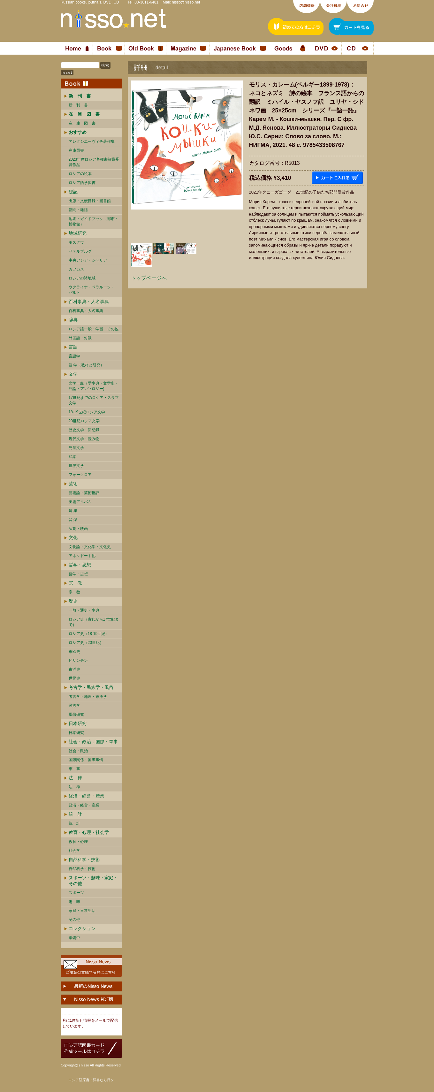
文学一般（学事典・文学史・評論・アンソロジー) (93, 386)
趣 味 (74, 901)
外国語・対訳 (80, 338)
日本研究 (78, 723)
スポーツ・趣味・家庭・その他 (93, 880)
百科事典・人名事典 (89, 301)
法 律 (75, 777)
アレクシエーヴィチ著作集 (92, 141)
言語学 (74, 356)
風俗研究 (76, 714)
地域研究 (78, 233)
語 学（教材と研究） (86, 365)
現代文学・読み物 (84, 439)
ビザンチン (78, 660)
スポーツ (76, 892)
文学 (73, 374)
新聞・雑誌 (78, 210)
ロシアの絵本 (80, 174)
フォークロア (80, 474)
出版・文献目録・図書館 (90, 201)
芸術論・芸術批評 (84, 493)
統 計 (75, 814)
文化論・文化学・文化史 (90, 547)
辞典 (73, 319)
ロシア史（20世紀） (86, 642)
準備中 (74, 937)
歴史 (73, 601)
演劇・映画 (78, 528)
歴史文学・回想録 (84, 430)
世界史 (74, 678)
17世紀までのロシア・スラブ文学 (94, 400)
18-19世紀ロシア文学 (87, 412)
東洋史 (74, 669)
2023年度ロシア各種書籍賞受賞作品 (94, 162)
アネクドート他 (82, 556)
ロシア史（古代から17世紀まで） (94, 622)
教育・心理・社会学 (89, 832)
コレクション (82, 928)
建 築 (73, 510)
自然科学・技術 (84, 859)
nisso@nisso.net (186, 2)
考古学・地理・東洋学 (88, 696)
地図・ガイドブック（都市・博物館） (93, 221)
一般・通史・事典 (84, 610)
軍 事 (74, 769)
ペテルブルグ (80, 251)
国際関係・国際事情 (86, 760)
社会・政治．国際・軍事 (93, 741)
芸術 (73, 483)
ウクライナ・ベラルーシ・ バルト (92, 290)
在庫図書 (76, 150)
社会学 (74, 850)
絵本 (72, 456)
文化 (73, 537)
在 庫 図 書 (82, 123)
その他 (74, 919)
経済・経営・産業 (86, 795)
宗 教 (75, 582)
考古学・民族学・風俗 (91, 687)
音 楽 (73, 519)
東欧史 (74, 651)
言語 (73, 346)
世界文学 (76, 465)
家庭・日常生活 (82, 910)
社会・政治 (78, 751)
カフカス (76, 269)
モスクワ (76, 242)
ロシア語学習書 (82, 182)
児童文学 (76, 448)
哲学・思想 (80, 564)
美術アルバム (80, 502)
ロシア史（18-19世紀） (89, 633)
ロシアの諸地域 (82, 278)
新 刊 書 (78, 105)
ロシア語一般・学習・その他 (93, 329)
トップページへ (149, 278)
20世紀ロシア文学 (84, 421)
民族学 (74, 705)
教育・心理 (78, 841)
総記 (73, 191)
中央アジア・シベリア (88, 260)
